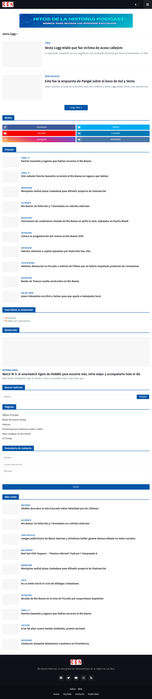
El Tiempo (7, 438)
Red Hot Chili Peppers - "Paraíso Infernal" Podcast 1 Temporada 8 (59, 553)
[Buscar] (76, 397)
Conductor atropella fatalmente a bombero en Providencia (55, 643)
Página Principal (10, 415)
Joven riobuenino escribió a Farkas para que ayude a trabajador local (61, 296)
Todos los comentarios (17, 321)
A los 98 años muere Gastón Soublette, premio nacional (53, 628)
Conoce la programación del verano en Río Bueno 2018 (52, 236)
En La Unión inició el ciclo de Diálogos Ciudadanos (50, 583)
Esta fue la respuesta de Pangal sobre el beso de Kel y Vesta (90, 81)
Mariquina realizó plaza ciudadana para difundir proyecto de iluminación (63, 191)
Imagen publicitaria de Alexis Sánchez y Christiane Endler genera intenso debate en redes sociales (78, 538)
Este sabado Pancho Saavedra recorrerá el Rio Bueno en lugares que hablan (64, 176)
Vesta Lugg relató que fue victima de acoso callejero (84, 48)
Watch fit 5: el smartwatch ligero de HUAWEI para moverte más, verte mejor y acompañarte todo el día (71, 374)
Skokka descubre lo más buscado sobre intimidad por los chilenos (59, 508)
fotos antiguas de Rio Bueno (16, 434)
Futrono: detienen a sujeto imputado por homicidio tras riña (55, 251)
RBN (80, 689)
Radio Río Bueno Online (14, 419)
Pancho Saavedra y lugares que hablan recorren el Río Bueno (56, 161)
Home (56, 694)
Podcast (6, 424)
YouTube (67, 694)
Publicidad (93, 694)
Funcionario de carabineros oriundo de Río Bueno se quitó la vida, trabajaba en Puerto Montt (74, 221)
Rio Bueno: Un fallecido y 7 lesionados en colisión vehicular (55, 206)
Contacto (79, 694)
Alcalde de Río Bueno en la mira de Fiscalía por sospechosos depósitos (62, 598)
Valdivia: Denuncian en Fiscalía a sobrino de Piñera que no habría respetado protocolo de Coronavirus (80, 266)
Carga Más (75, 107)
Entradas (10, 318)
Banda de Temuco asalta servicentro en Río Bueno (50, 281)
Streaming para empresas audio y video (22, 429)
